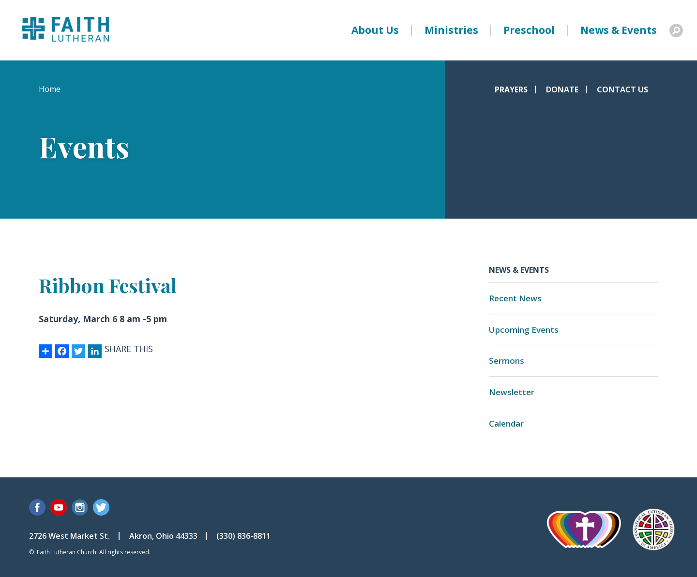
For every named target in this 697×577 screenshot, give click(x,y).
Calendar (506, 423)
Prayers (511, 89)
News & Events (618, 30)
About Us (375, 30)
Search (676, 30)
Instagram (80, 507)
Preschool (529, 30)
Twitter (101, 507)
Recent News (515, 298)
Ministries (451, 30)
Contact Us (622, 89)
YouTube (58, 507)
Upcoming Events (524, 329)
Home (50, 89)
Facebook (37, 507)
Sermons (506, 360)
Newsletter (511, 392)
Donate (562, 89)
